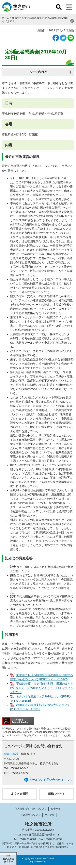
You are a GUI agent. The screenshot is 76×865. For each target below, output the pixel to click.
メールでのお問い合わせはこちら (50, 779)
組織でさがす (19, 17)
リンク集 (50, 814)
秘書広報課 (35, 17)
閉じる (72, 21)
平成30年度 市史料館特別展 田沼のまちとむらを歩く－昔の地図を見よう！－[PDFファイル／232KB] (41, 688)
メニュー (69, 7)
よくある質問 (19, 793)
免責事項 (56, 808)
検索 (59, 7)
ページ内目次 (38, 72)
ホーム (5, 17)
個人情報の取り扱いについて (30, 808)
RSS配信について (30, 814)
